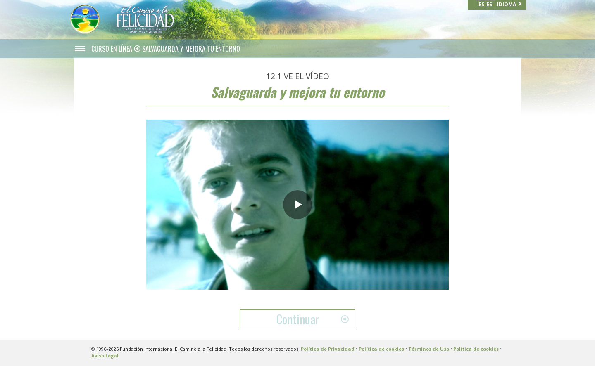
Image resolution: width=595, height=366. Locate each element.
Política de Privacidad (328, 349)
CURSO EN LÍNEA (112, 49)
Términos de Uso (428, 349)
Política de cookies (381, 349)
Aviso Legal (105, 355)
